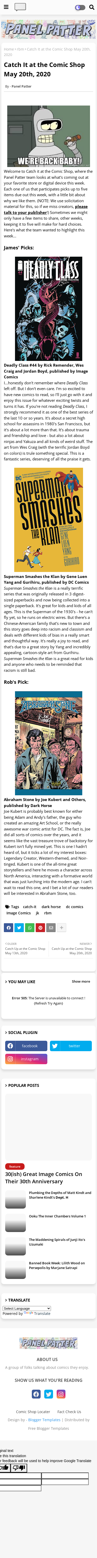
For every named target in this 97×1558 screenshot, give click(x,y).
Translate (37, 1313)
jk (37, 912)
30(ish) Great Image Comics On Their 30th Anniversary (43, 1178)
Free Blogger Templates (48, 1428)
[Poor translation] (19, 1468)
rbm (20, 49)
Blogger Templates (44, 1419)
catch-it (29, 906)
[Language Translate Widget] (27, 1308)
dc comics (74, 906)
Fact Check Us (69, 1411)
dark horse (51, 906)
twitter (74, 1045)
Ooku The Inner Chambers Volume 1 (57, 1216)
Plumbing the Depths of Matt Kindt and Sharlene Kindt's (60, 1195)
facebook (30, 1045)
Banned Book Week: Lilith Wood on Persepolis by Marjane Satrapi (57, 1265)
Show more (81, 981)
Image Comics (18, 912)
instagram (30, 1058)
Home (9, 49)
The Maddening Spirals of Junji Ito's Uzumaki (57, 1242)
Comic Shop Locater (33, 1411)
